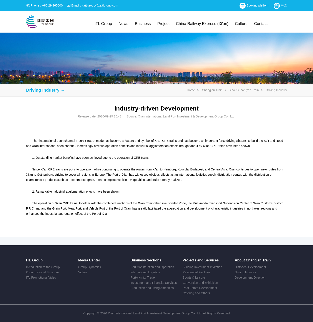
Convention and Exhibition (200, 282)
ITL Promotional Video (41, 277)
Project (163, 23)
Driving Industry (276, 90)
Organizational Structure (42, 272)
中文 (280, 5)
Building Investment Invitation (202, 267)
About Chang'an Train (244, 90)
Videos (83, 272)
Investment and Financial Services (153, 282)
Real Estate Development (200, 288)
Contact (261, 23)
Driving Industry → (45, 90)
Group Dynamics (89, 267)
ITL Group (103, 23)
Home (191, 90)
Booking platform (254, 5)
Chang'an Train (212, 90)
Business (143, 23)
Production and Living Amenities (152, 288)
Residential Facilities (196, 272)
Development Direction (250, 277)
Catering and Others (196, 293)
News (123, 23)
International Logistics (145, 272)
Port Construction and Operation (152, 267)
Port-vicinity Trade (142, 277)
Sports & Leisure (194, 277)
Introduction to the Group (43, 267)
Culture (241, 23)
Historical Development (250, 267)
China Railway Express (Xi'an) (202, 23)
